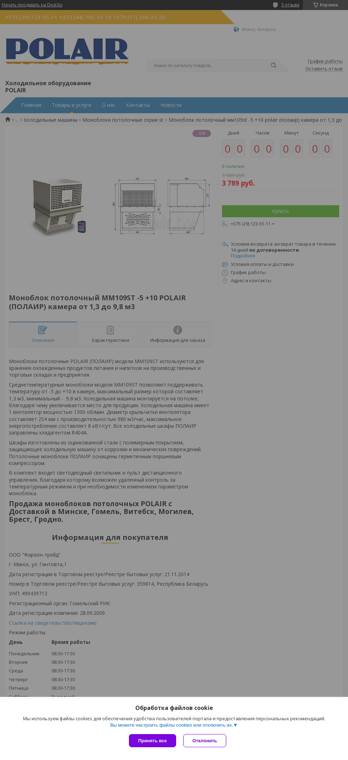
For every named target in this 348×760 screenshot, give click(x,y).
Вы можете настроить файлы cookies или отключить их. (171, 725)
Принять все (152, 740)
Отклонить (204, 740)
